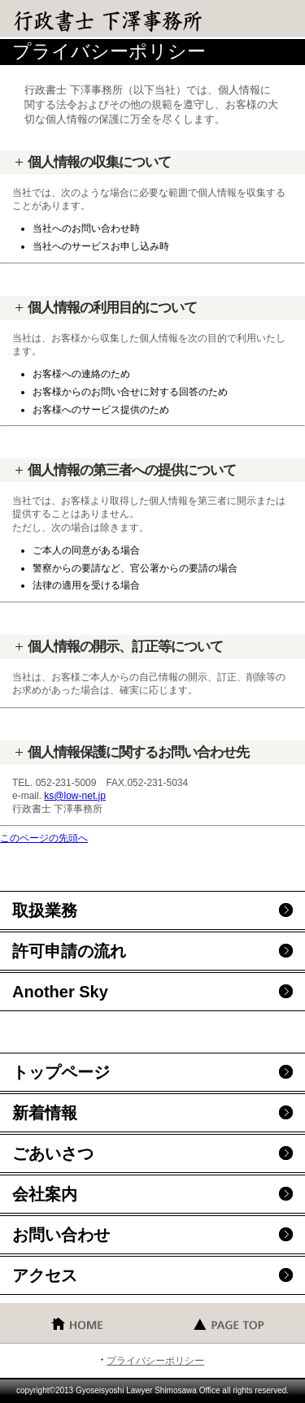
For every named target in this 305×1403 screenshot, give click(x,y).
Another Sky (60, 992)
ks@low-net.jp (75, 795)
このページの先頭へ (44, 838)
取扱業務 (44, 910)
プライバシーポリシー (155, 1360)
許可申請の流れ (69, 951)
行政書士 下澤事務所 (130, 20)
